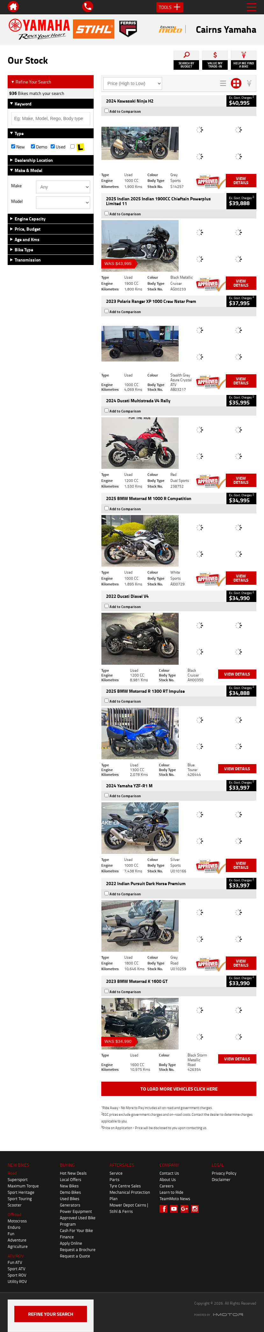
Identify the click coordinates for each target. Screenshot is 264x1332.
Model (17, 201)
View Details (240, 180)
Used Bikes (69, 1198)
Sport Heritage (21, 1192)
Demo (39, 147)
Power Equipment (76, 1211)
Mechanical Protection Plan (130, 1195)
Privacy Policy (224, 1173)
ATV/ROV (16, 1256)
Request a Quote (75, 1256)
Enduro (14, 1227)
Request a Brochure (78, 1249)
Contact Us (169, 1173)
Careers (167, 1186)
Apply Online (71, 1243)
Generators (70, 1205)
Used (58, 147)
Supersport (18, 1179)
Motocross (17, 1221)
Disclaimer (221, 1179)
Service (116, 1173)
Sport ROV (17, 1275)
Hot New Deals (73, 1173)
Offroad (14, 1214)
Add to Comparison (125, 111)
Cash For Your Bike (76, 1230)
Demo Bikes (70, 1192)
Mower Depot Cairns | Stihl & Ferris (129, 1208)
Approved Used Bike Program (78, 1220)
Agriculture (18, 1246)
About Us (168, 1179)
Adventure (17, 1240)
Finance (67, 1237)
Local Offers (70, 1179)
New (18, 147)
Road (12, 1173)
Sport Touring (20, 1198)
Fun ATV (15, 1262)
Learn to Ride (171, 1192)
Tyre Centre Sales (125, 1186)
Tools (170, 7)
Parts (114, 1179)
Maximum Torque (23, 1186)
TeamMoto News (175, 1198)
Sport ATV (16, 1268)
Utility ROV (17, 1281)
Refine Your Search (31, 81)
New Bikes (69, 1186)
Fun (11, 1233)
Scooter (15, 1205)
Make (16, 186)
